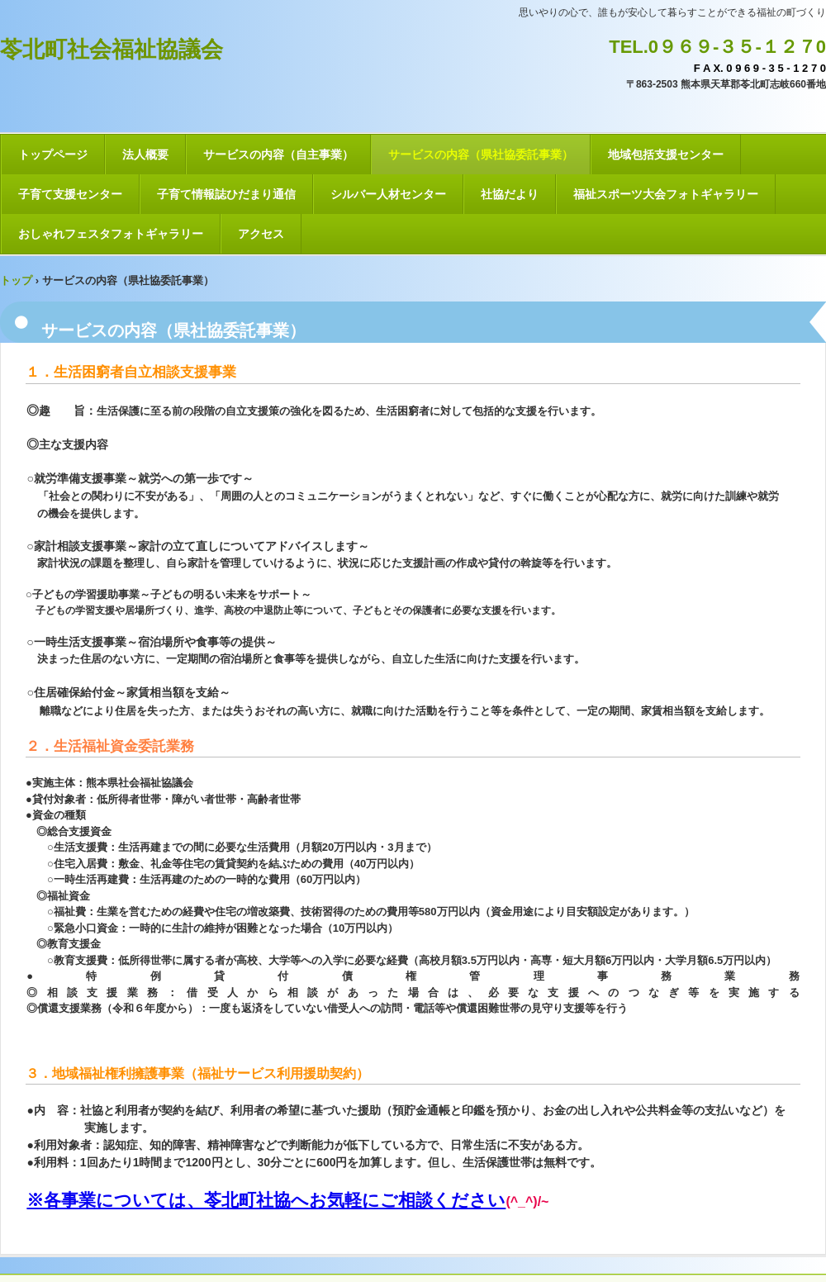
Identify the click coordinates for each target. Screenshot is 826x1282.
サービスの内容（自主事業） (278, 154)
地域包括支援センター (666, 154)
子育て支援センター (70, 194)
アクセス (261, 233)
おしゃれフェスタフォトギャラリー (110, 233)
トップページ (53, 154)
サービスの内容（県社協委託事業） (480, 154)
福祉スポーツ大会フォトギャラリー (665, 194)
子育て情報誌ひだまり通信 (226, 194)
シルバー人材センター (388, 194)
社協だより (510, 194)
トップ (16, 280)
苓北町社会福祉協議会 (111, 49)
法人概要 (145, 154)
